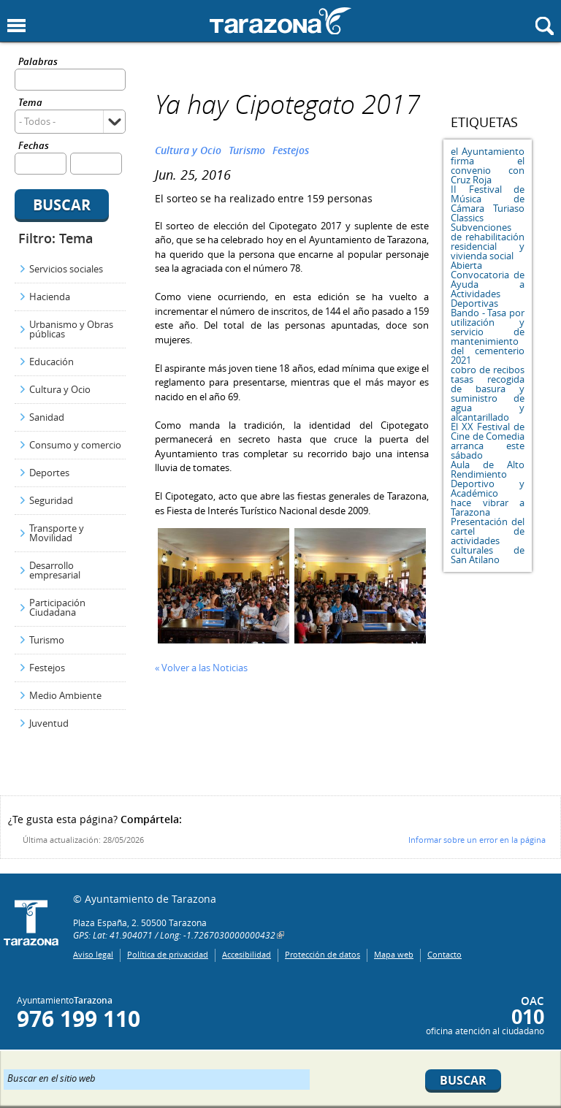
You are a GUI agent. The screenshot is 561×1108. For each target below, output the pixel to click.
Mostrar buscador (544, 26)
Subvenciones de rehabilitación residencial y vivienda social (487, 241)
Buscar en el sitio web (51, 1077)
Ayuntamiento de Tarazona (280, 20)
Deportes (49, 472)
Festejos (47, 667)
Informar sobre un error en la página (477, 839)
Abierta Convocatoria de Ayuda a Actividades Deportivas (487, 284)
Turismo (46, 639)
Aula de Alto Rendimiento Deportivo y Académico (487, 479)
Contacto (444, 954)
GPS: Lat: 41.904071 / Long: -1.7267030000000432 (174, 935)
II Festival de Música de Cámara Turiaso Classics (487, 203)
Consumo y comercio (75, 444)
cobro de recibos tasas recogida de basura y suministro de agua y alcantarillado (487, 393)
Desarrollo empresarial (54, 570)
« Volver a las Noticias (201, 667)
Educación (51, 361)
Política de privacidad (167, 954)
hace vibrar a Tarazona (487, 507)
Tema (30, 103)
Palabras (38, 62)
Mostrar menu (16, 26)
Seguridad (51, 500)
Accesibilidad (246, 954)
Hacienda (49, 296)
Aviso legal (93, 954)
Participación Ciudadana (57, 607)
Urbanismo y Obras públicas (71, 329)
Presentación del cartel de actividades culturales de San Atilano (487, 540)
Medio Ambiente (65, 695)
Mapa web (393, 954)
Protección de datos (322, 954)
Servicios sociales (66, 268)
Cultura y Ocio (60, 389)
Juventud (49, 723)
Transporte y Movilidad (56, 532)
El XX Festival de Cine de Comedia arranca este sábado (487, 441)
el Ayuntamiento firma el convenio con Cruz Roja (487, 165)
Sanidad (46, 417)
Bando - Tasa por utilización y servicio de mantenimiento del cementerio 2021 (487, 336)
